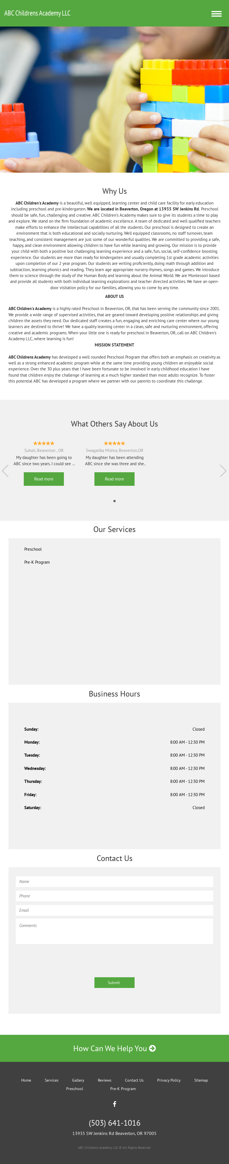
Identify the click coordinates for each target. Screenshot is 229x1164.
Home (26, 1080)
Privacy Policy (169, 1080)
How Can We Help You (114, 1048)
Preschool (33, 549)
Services (52, 1080)
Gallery (78, 1080)
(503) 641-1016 (115, 1122)
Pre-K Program (37, 562)
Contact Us (134, 1080)
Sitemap (201, 1080)
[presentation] (59, 958)
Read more (43, 479)
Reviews (104, 1080)
